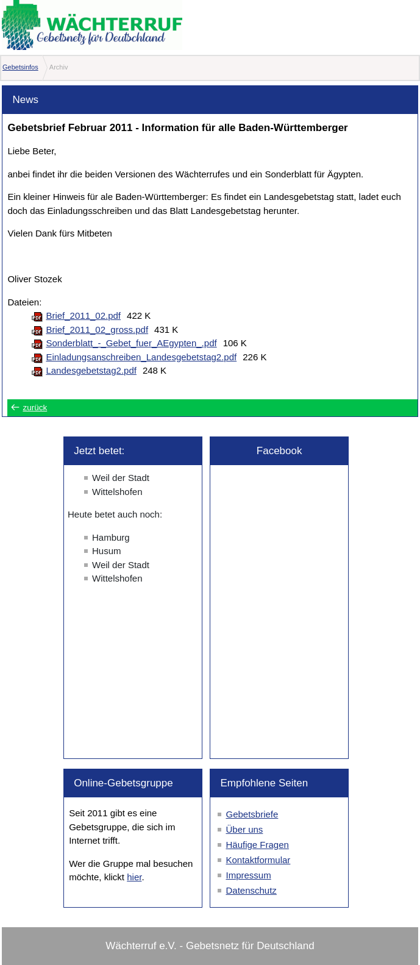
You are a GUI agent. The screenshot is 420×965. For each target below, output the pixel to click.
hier (134, 877)
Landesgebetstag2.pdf (91, 370)
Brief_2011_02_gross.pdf (97, 329)
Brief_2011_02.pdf (83, 315)
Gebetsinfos (20, 67)
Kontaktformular (258, 860)
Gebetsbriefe (252, 814)
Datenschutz (251, 890)
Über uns (244, 829)
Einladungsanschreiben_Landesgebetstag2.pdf (141, 357)
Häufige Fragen (257, 844)
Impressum (248, 875)
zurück (35, 407)
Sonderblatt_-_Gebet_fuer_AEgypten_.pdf (131, 343)
